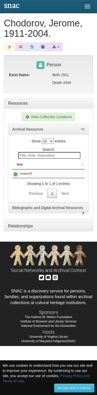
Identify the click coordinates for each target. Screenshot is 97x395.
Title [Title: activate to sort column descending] (42, 164)
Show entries (48, 141)
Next (65, 242)
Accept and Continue (74, 388)
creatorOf (26, 173)
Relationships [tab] (20, 275)
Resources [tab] (18, 103)
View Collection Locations (48, 117)
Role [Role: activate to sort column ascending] (20, 164)
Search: (49, 153)
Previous (36, 242)
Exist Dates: (19, 75)
